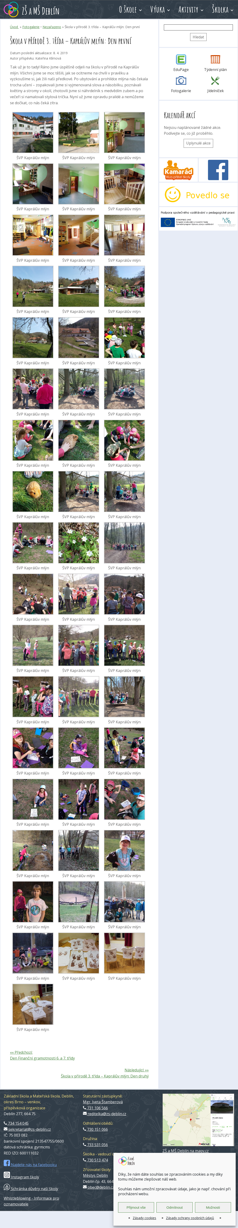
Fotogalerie (31, 27)
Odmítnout (174, 1207)
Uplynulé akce (198, 143)
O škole (128, 9)
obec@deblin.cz (98, 1187)
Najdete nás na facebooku (30, 1164)
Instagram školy (21, 1177)
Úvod (14, 27)
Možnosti (213, 1207)
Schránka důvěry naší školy (31, 1188)
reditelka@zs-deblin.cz (104, 1113)
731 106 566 (95, 1108)
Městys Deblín (95, 1175)
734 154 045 (16, 1123)
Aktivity (188, 9)
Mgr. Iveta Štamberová (103, 1101)
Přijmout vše (136, 1207)
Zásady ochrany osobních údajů (190, 1218)
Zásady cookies (144, 1218)
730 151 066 (95, 1129)
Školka (220, 9)
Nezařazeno (52, 27)
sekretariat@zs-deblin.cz (27, 1129)
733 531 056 (95, 1144)
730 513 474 (95, 1160)
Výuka (157, 9)
